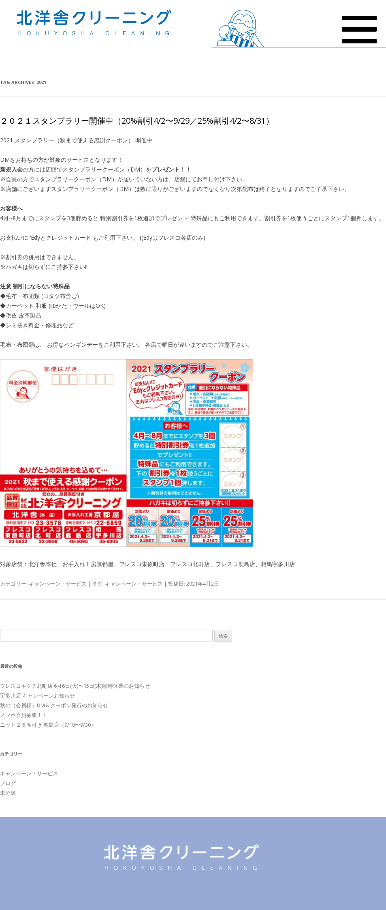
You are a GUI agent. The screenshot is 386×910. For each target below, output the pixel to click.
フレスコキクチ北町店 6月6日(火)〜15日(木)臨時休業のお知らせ (75, 685)
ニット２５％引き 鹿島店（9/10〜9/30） (48, 724)
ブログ (8, 783)
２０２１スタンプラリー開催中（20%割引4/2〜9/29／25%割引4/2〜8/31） (137, 120)
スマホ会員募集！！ (23, 715)
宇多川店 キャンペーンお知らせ (37, 695)
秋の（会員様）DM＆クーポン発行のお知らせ (54, 705)
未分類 (8, 792)
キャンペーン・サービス (58, 583)
